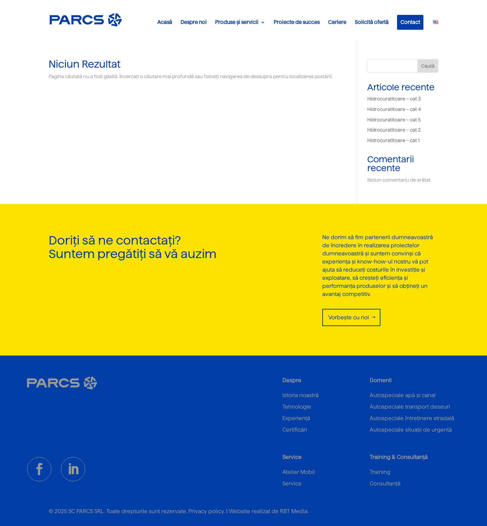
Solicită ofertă (372, 22)
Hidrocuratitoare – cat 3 (394, 98)
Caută (428, 66)
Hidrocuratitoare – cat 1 (393, 140)
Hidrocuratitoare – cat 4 (394, 109)
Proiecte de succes (297, 22)
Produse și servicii (236, 22)
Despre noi (194, 22)
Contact (410, 22)
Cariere (337, 22)
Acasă (164, 22)
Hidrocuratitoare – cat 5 (394, 119)
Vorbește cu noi (348, 317)
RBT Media (293, 511)
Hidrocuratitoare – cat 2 (394, 130)
